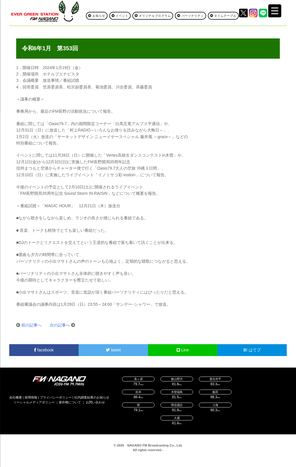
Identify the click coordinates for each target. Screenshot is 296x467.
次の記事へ (60, 325)
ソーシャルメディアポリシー (34, 402)
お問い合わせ (95, 402)
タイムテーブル (223, 15)
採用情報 (31, 397)
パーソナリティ (190, 15)
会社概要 (15, 397)
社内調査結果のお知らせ (91, 397)
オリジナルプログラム (153, 15)
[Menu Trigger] (274, 10)
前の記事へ (31, 325)
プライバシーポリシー (56, 397)
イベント (120, 15)
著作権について (70, 402)
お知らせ (96, 15)
